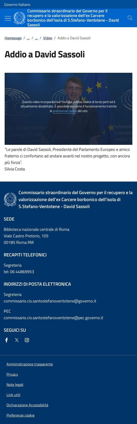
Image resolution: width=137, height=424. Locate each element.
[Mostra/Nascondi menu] (8, 18)
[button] (20, 415)
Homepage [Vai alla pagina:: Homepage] (13, 38)
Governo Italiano (17, 4)
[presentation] (130, 18)
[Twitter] (17, 340)
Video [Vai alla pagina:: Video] (47, 38)
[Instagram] (28, 340)
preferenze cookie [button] (65, 111)
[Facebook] (7, 340)
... (28, 38)
